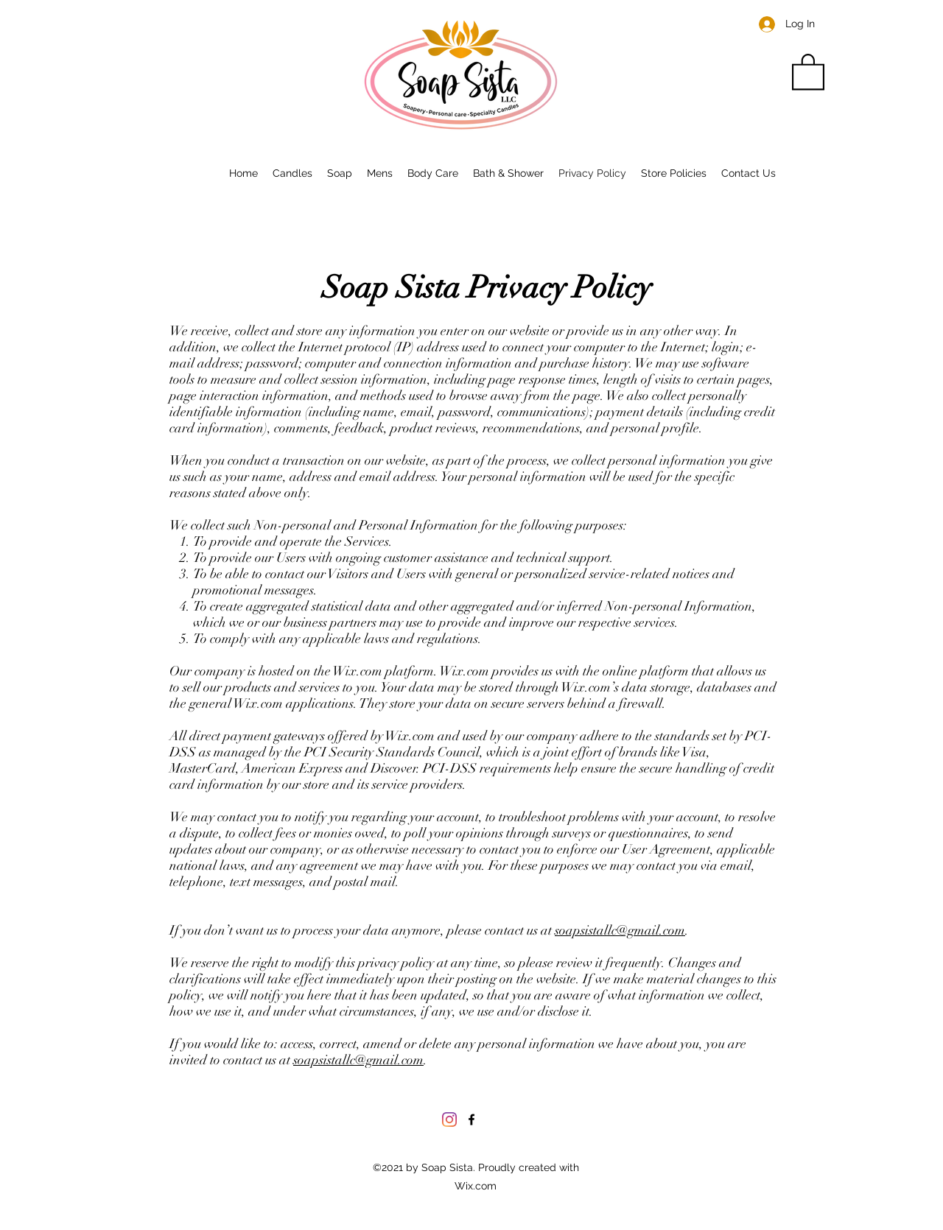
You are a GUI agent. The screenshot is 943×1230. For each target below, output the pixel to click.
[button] (808, 71)
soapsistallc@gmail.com (620, 930)
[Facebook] (471, 1119)
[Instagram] (449, 1119)
